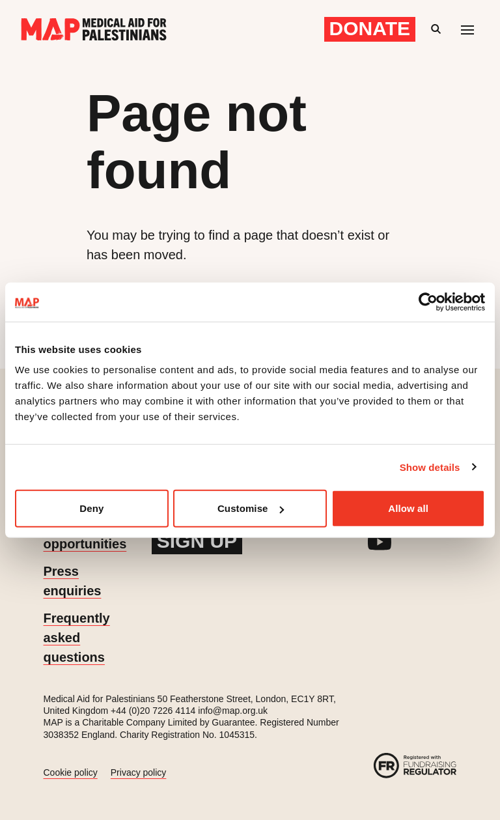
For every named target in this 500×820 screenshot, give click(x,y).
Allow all (408, 508)
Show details (430, 466)
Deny (91, 508)
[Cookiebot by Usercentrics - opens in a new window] (428, 301)
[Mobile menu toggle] (467, 29)
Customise (250, 508)
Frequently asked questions (77, 637)
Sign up (197, 541)
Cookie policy (71, 772)
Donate (369, 28)
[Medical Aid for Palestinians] (94, 29)
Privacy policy (139, 772)
